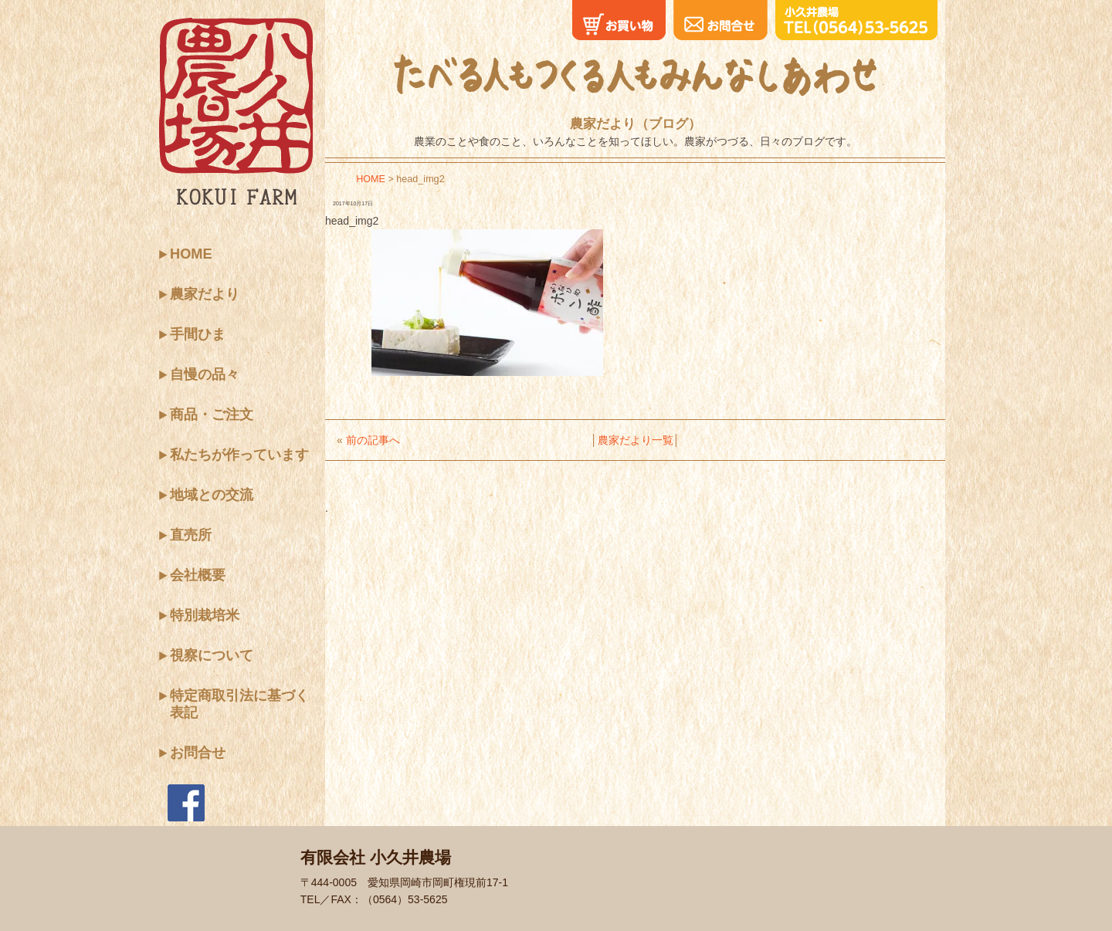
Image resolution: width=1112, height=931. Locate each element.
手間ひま (197, 334)
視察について (211, 655)
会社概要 (197, 575)
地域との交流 (211, 495)
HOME (191, 254)
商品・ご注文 (211, 414)
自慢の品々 (204, 374)
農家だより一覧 (635, 440)
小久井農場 (235, 111)
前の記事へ (373, 440)
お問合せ (197, 752)
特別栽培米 (204, 615)
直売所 (191, 535)
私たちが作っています (239, 454)
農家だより (204, 294)
